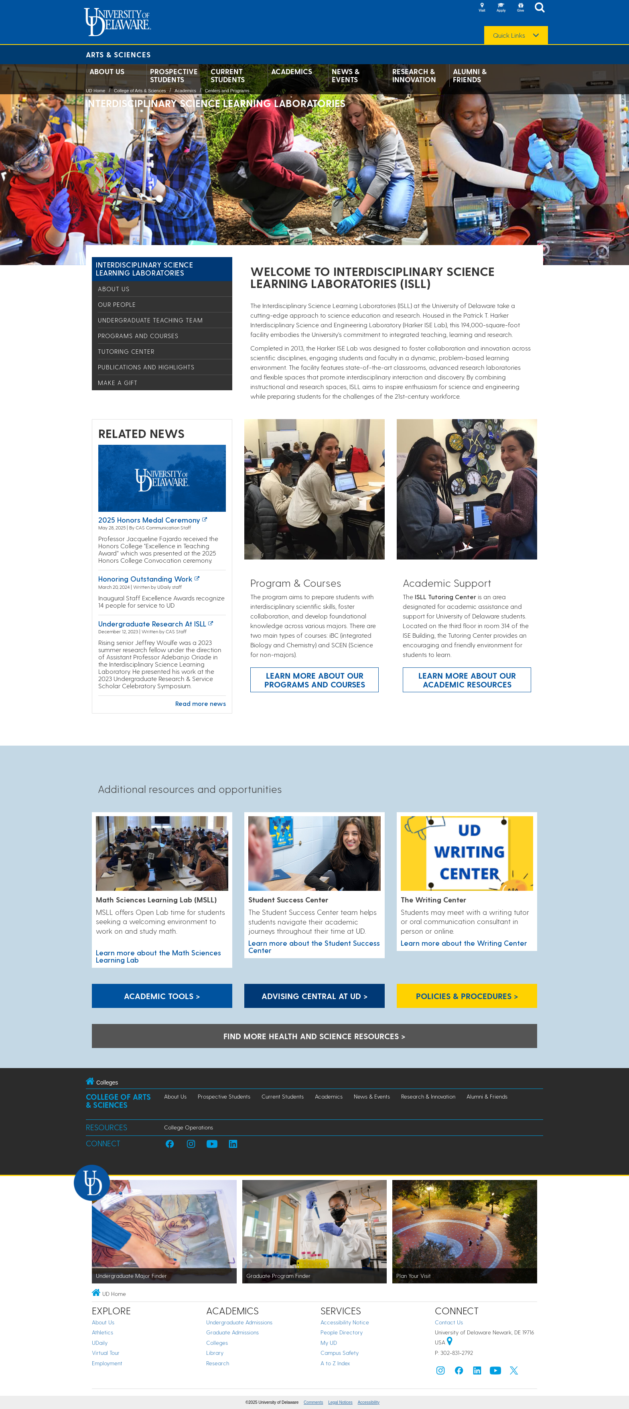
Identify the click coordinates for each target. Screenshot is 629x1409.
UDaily (100, 1342)
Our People (117, 304)
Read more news (200, 703)
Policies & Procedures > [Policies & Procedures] (467, 996)
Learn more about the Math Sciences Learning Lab (158, 956)
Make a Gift (118, 382)
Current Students (228, 75)
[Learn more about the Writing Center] (467, 854)
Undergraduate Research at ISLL (152, 623)
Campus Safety (340, 1352)
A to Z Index (335, 1363)
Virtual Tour (106, 1352)
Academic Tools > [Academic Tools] (162, 996)
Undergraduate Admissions (239, 1322)
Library (214, 1352)
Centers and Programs (227, 90)
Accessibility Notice (345, 1322)
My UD (329, 1342)
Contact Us (449, 1322)
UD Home (95, 90)
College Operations (188, 1127)
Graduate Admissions (232, 1332)
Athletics (102, 1332)
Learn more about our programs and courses (314, 680)
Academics (291, 71)
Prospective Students (174, 75)
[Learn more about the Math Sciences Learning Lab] (162, 854)
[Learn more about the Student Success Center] (314, 854)
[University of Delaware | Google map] (449, 1342)
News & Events (345, 75)
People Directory (342, 1332)
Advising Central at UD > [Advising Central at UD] (315, 996)
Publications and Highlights (146, 367)
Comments (313, 1402)
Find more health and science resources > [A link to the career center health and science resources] (314, 1036)
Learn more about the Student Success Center (314, 946)
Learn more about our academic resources (467, 680)
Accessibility (368, 1402)
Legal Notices (340, 1402)
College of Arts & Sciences (140, 90)
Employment (107, 1363)
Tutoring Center (126, 351)
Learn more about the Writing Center (464, 943)
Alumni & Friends (470, 75)
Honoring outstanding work (145, 578)
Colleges (217, 1342)
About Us (106, 71)
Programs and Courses (138, 335)
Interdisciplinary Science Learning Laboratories (144, 268)
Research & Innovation (414, 75)
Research (217, 1363)
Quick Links (509, 35)
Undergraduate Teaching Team (150, 320)
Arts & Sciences (118, 54)
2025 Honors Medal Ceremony (149, 519)
